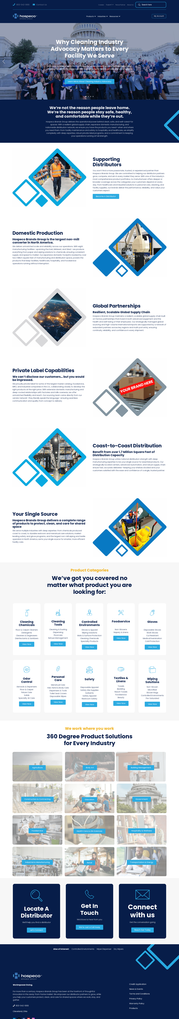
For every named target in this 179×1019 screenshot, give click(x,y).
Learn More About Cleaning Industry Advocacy (89, 81)
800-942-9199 (22, 4)
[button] (109, 5)
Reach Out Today (142, 930)
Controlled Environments (83, 949)
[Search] (152, 5)
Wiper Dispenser (104, 949)
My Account (159, 16)
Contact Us (41, 4)
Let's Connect (36, 930)
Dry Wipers (118, 949)
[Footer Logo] (28, 976)
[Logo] (25, 16)
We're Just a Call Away (89, 927)
